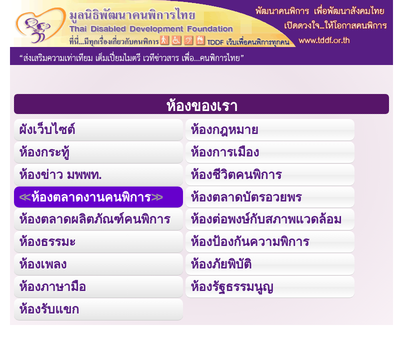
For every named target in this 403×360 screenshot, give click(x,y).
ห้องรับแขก (49, 309)
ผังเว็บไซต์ (47, 129)
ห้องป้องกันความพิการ (249, 241)
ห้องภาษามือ (52, 287)
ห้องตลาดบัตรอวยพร (246, 197)
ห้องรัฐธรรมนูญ (231, 287)
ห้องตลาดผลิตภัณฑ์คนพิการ (94, 219)
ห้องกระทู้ (44, 152)
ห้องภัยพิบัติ (221, 264)
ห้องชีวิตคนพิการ (236, 175)
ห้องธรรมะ (47, 241)
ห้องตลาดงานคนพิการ (90, 197)
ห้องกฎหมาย (224, 129)
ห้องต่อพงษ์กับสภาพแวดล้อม (266, 219)
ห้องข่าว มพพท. (60, 175)
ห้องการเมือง (224, 152)
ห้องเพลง (42, 264)
